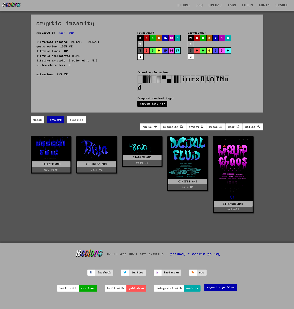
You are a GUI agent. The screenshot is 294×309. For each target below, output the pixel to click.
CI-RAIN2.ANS (96, 164)
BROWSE (184, 5)
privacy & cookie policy (195, 254)
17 (177, 50)
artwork (56, 119)
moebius (192, 288)
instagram (171, 272)
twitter (138, 272)
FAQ (199, 5)
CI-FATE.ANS (51, 164)
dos (71, 32)
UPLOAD (215, 5)
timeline (76, 119)
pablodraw (136, 288)
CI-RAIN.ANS (142, 157)
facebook (104, 272)
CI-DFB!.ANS (187, 181)
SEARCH (282, 5)
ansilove (88, 288)
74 (191, 38)
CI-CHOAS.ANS (233, 203)
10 (171, 38)
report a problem (220, 287)
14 (171, 50)
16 (165, 38)
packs (37, 119)
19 (165, 50)
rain (62, 32)
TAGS (232, 5)
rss (201, 272)
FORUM (247, 5)
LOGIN (264, 5)
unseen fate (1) (152, 103)
